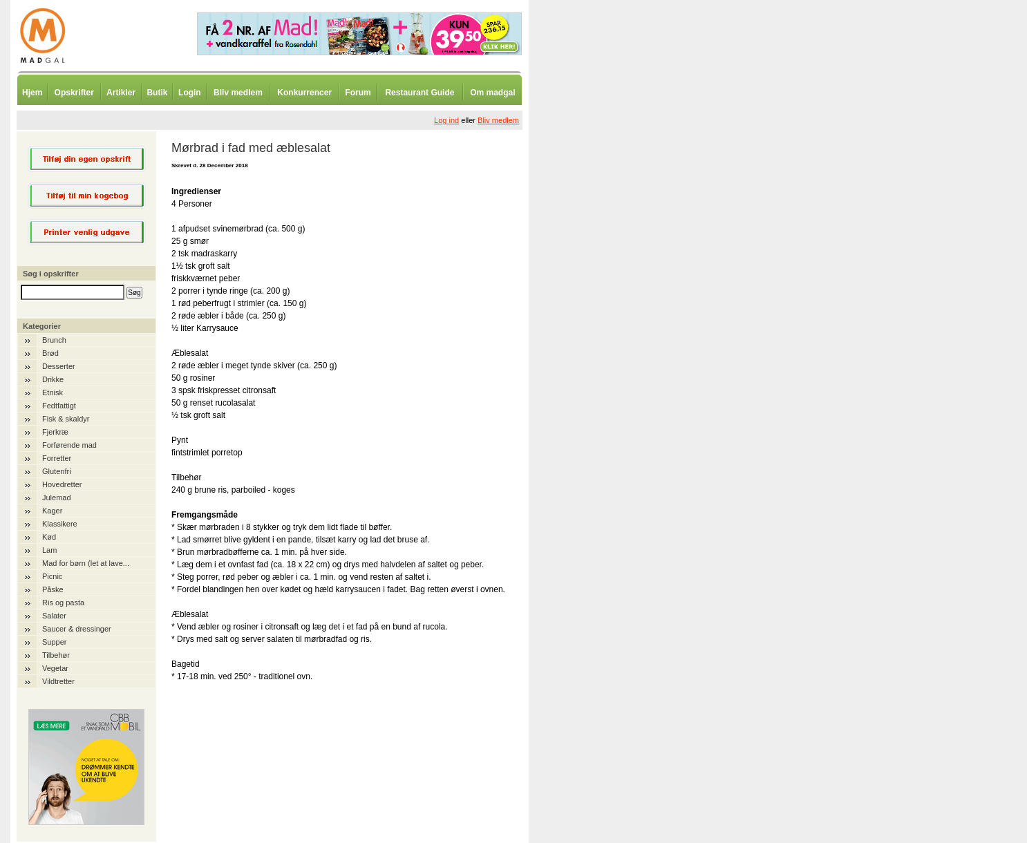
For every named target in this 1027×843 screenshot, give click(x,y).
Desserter (58, 366)
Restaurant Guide (419, 92)
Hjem (32, 92)
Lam (49, 550)
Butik (157, 92)
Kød (49, 537)
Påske (53, 589)
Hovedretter (62, 484)
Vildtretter (58, 681)
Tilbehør (56, 655)
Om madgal (492, 92)
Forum (357, 92)
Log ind (446, 120)
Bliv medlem (238, 92)
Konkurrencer (304, 92)
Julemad (56, 497)
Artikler (120, 92)
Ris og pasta (63, 602)
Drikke (53, 379)
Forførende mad (69, 445)
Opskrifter (74, 92)
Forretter (56, 458)
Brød (50, 353)
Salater (54, 616)
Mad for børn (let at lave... (85, 563)
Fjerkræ (55, 432)
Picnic (52, 576)
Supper (54, 642)
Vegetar (55, 668)
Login (189, 92)
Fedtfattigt (59, 405)
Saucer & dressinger (76, 629)
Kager (52, 510)
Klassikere (59, 524)
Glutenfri (56, 471)
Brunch (54, 340)
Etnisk (52, 392)
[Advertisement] (601, 342)
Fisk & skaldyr (65, 419)
